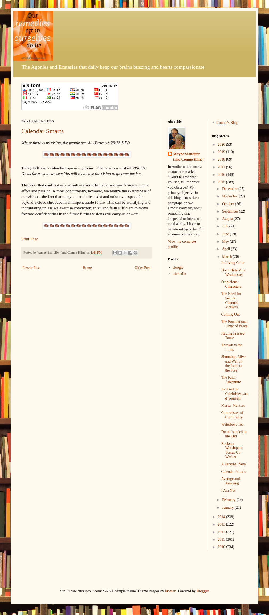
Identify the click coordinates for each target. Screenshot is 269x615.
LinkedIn (179, 274)
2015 (222, 182)
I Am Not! (229, 490)
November (230, 196)
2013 (222, 524)
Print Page (29, 239)
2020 (222, 144)
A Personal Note (233, 464)
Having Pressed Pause (232, 335)
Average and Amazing (230, 481)
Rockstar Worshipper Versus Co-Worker (231, 450)
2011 (222, 539)
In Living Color (232, 263)
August (228, 219)
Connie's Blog (227, 123)
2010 (222, 547)
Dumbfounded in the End (233, 434)
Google (178, 268)
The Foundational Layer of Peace (234, 324)
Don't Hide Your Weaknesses (233, 272)
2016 (222, 175)
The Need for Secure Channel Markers (231, 300)
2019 (222, 152)
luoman (170, 591)
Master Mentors (233, 406)
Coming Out (230, 314)
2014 (222, 517)
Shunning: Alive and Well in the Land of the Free (233, 363)
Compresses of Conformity (232, 415)
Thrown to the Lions (231, 347)
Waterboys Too (232, 424)
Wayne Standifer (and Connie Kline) (188, 156)
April (226, 249)
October (228, 204)
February (229, 500)
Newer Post (31, 268)
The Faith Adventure (231, 380)
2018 (222, 159)
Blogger (202, 591)
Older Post (143, 268)
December (230, 189)
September (230, 211)
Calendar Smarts (42, 131)
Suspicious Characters (231, 284)
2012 (222, 532)
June (226, 234)
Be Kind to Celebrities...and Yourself (234, 393)
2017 (222, 167)
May (226, 241)
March (227, 257)
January (228, 508)
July (225, 226)
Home (87, 268)
